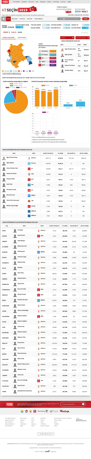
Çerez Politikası (58, 420)
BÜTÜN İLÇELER (82, 37)
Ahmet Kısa (18, 283)
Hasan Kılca (18, 342)
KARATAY (4, 343)
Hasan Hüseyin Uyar (67, 60)
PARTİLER (22, 19)
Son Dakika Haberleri (10, 418)
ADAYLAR (29, 19)
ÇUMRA (4, 273)
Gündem (24, 2)
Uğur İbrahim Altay (68, 49)
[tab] (8, 37)
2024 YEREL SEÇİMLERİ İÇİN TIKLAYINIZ (78, 15)
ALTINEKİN (5, 247)
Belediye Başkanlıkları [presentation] (9, 37)
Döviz (55, 422)
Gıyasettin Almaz (68, 65)
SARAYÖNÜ (5, 359)
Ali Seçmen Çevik (9, 189)
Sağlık (69, 2)
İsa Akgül (18, 230)
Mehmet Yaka (19, 337)
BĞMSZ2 (32, 211)
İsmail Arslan (19, 235)
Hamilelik (56, 424)
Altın (32, 422)
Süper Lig (33, 424)
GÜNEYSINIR (5, 306)
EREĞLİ (4, 300)
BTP (79, 71)
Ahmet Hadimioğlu (20, 310)
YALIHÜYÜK (5, 386)
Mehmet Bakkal (20, 316)
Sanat (32, 418)
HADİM (4, 311)
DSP (31, 185)
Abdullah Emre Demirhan (22, 391)
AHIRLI (4, 230)
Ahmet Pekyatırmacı (21, 364)
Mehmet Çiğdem (20, 321)
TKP (30, 201)
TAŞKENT (4, 375)
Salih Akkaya (19, 241)
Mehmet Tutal (19, 369)
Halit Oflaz (18, 273)
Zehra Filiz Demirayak (10, 200)
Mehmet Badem (20, 332)
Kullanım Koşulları (45, 426)
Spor (37, 2)
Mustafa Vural (8, 195)
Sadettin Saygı (19, 257)
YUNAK (4, 391)
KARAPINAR (5, 338)
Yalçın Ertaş (18, 326)
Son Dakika (16, 2)
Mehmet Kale (19, 262)
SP (78, 60)
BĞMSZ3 (32, 215)
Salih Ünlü (7, 184)
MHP (40, 236)
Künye (77, 418)
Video (42, 422)
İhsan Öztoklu (19, 289)
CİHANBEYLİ (5, 263)
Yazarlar (63, 2)
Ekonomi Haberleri (9, 424)
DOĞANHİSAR (6, 289)
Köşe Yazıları (23, 418)
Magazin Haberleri (9, 420)
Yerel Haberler (8, 426)
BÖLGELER (15, 19)
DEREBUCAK (5, 284)
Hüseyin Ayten (19, 278)
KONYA (20, 32)
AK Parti (79, 49)
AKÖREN (4, 236)
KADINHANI (5, 332)
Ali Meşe (17, 267)
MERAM (4, 354)
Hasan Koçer (19, 385)
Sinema (42, 420)
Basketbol (43, 418)
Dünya (49, 2)
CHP (40, 380)
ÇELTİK (4, 268)
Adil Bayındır (19, 251)
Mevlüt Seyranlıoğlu (10, 206)
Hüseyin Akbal (67, 70)
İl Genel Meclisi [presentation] (22, 37)
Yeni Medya (23, 424)
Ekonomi (31, 2)
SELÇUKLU (5, 365)
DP (30, 190)
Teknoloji (56, 2)
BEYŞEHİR (4, 252)
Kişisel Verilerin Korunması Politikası (63, 418)
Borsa (32, 420)
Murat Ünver (19, 348)
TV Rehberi (43, 424)
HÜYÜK (4, 322)
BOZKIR (4, 257)
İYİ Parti (79, 55)
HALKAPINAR (5, 316)
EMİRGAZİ (5, 295)
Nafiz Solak (18, 359)
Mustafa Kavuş (19, 353)
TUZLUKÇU (5, 381)
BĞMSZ (31, 195)
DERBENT (4, 279)
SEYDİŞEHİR (5, 370)
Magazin (43, 2)
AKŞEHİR (4, 241)
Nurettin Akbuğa (20, 380)
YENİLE (86, 19)
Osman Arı (18, 375)
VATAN (31, 206)
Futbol (32, 426)
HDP (79, 66)
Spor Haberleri (8, 422)
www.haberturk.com (12, 443)
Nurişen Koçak (19, 294)
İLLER (8, 19)
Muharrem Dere (20, 246)
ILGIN (3, 327)
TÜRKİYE (5, 32)
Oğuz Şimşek (66, 54)
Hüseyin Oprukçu (20, 300)
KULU (3, 348)
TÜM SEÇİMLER (38, 19)
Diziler (55, 426)
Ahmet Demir (19, 305)
